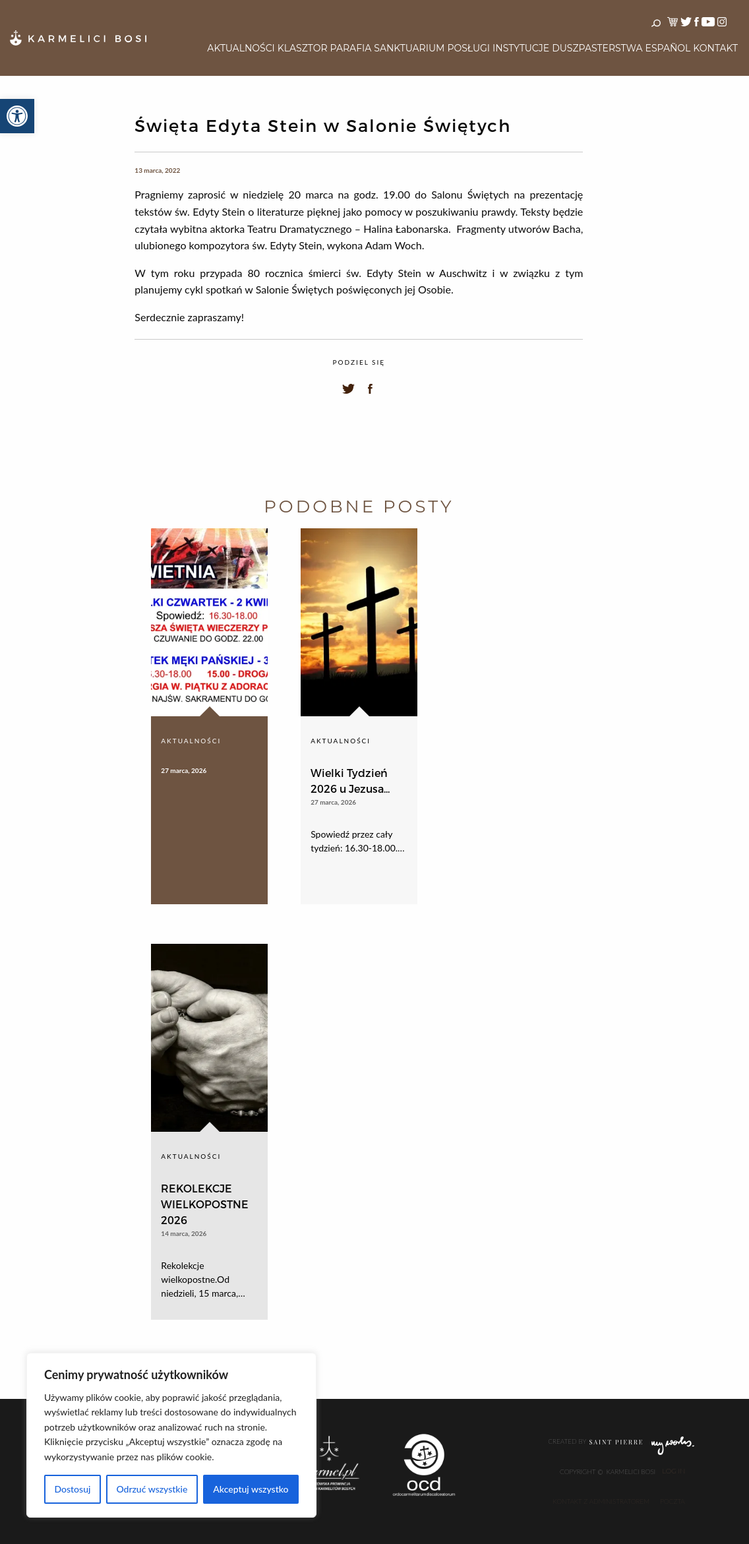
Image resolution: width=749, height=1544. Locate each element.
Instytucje (521, 48)
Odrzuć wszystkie (151, 1489)
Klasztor (303, 48)
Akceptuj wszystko (250, 1489)
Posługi (468, 48)
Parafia (351, 48)
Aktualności (240, 48)
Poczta (672, 1501)
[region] (171, 1435)
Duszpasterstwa (597, 48)
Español (668, 48)
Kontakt (715, 48)
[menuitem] (241, 48)
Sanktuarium (409, 48)
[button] (17, 116)
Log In (673, 1471)
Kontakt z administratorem (601, 1501)
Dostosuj (72, 1489)
